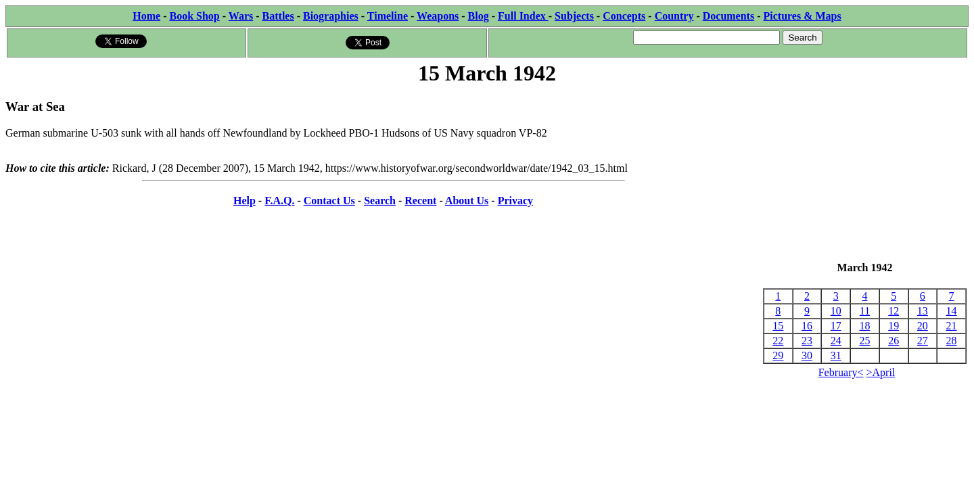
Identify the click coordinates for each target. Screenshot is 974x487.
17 (836, 325)
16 (807, 325)
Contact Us (329, 200)
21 (951, 325)
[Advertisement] (865, 174)
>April (881, 372)
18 (864, 325)
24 (836, 340)
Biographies (330, 16)
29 (777, 355)
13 (922, 311)
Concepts (624, 16)
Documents (728, 16)
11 (865, 311)
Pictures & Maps (802, 16)
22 (777, 340)
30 (807, 355)
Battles (278, 16)
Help (244, 200)
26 (893, 340)
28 (951, 340)
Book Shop (194, 16)
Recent (420, 200)
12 (893, 311)
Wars (241, 16)
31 (836, 355)
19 (893, 325)
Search (380, 200)
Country (674, 16)
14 (951, 311)
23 (807, 340)
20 (922, 325)
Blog (478, 16)
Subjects (574, 16)
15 (777, 325)
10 (836, 311)
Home (146, 16)
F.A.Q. (279, 200)
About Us (466, 200)
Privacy (515, 200)
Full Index (523, 16)
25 (864, 340)
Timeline (387, 16)
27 (922, 340)
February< (841, 372)
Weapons (438, 16)
